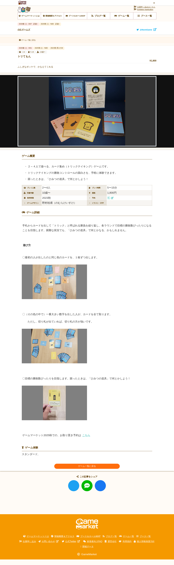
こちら (86, 440)
